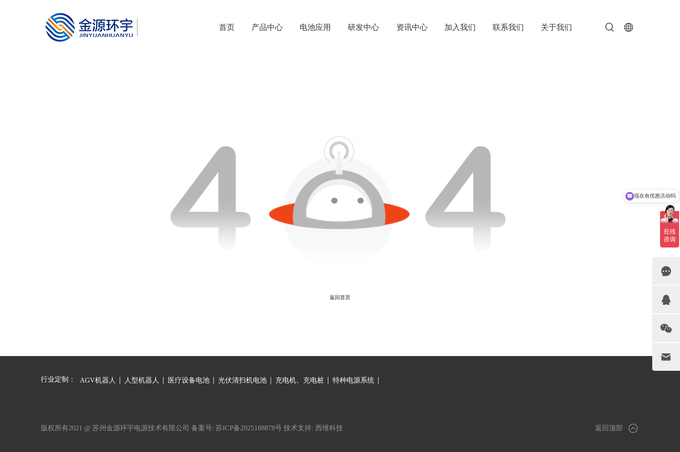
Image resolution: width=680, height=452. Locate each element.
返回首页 (340, 297)
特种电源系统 (353, 380)
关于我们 (556, 27)
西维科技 (329, 428)
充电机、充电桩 (299, 380)
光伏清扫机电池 (242, 380)
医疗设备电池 (188, 380)
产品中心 (267, 27)
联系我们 (508, 27)
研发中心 (363, 27)
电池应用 (315, 27)
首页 (227, 27)
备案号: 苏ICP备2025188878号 (236, 428)
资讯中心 (412, 27)
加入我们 (460, 27)
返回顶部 (617, 428)
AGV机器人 (98, 380)
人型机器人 (141, 380)
